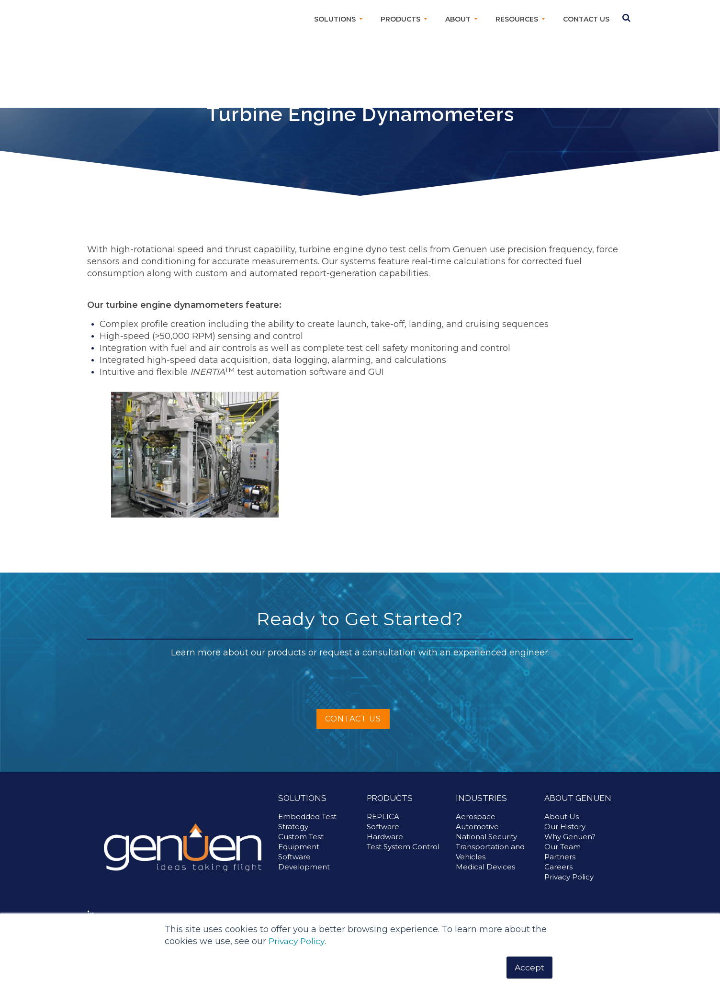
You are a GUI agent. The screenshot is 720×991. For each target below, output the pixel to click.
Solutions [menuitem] (335, 19)
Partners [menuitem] (559, 866)
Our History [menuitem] (564, 836)
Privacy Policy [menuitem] (569, 886)
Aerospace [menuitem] (475, 826)
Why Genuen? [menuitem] (570, 846)
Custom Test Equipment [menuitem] (301, 851)
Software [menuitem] (383, 836)
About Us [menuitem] (561, 826)
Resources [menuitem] (516, 19)
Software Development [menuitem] (304, 871)
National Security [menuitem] (486, 846)
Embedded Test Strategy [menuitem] (307, 831)
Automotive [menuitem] (477, 836)
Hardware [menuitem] (385, 846)
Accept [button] (529, 967)
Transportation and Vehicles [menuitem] (490, 861)
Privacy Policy (298, 941)
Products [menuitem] (400, 19)
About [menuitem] (458, 19)
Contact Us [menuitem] (586, 19)
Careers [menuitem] (558, 876)
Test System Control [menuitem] (403, 856)
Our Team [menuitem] (562, 856)
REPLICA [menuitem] (383, 826)
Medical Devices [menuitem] (485, 876)
